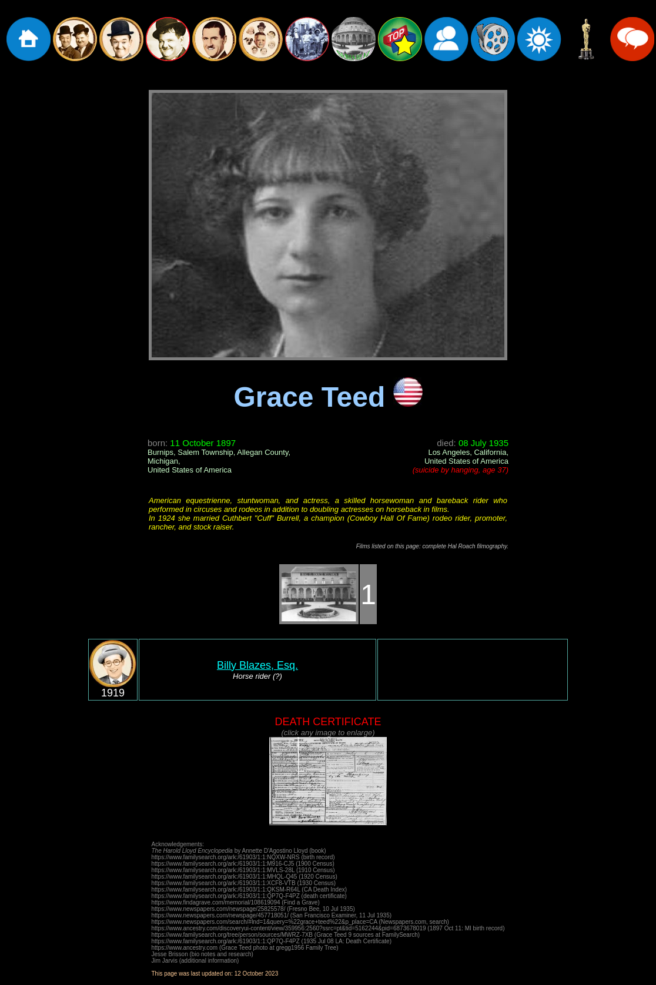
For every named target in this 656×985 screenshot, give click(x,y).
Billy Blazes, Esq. (257, 665)
